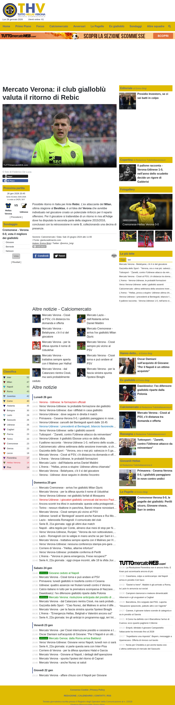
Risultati (16, 262)
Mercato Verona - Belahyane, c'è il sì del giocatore (55, 332)
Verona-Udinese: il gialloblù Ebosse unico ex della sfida (72, 438)
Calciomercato (48, 237)
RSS (109, 695)
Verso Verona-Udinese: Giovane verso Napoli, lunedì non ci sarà (77, 642)
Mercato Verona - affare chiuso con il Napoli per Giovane (73, 675)
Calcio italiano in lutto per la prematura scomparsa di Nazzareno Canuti (81, 589)
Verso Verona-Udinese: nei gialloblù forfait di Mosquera (72, 495)
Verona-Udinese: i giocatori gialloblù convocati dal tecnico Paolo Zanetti (82, 499)
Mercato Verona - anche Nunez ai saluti (62, 662)
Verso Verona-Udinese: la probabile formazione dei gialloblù (75, 406)
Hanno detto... (129, 353)
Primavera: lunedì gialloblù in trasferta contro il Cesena (72, 581)
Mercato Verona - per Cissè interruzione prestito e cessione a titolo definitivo (84, 630)
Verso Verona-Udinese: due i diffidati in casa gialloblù (71, 410)
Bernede (10, 246)
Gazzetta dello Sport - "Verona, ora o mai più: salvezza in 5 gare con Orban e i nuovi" (90, 450)
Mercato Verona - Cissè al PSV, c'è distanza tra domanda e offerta (56, 319)
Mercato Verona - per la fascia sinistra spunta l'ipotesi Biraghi (101, 372)
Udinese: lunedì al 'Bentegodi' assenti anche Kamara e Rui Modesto (79, 515)
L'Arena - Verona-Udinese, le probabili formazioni (68, 458)
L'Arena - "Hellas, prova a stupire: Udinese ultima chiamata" (75, 466)
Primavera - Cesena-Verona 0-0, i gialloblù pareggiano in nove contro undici (84, 418)
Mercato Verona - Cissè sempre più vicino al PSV (101, 346)
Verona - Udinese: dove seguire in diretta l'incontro (69, 474)
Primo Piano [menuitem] (23, 26)
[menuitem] (169, 26)
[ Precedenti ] (16, 217)
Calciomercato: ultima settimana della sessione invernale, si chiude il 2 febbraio (86, 446)
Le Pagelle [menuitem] (97, 26)
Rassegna (126, 434)
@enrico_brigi (67, 243)
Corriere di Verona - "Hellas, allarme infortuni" (66, 548)
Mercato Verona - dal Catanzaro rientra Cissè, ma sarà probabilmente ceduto (85, 601)
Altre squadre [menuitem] (155, 26)
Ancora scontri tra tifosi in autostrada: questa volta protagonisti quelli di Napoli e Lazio (90, 503)
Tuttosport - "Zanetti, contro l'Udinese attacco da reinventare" (75, 434)
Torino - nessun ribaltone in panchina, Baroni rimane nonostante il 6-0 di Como (86, 507)
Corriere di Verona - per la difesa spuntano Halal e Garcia (73, 650)
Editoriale (126, 88)
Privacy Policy (97, 690)
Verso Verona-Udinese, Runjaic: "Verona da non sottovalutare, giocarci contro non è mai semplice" (98, 532)
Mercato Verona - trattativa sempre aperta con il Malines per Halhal (56, 359)
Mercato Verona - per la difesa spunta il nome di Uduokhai (56, 346)
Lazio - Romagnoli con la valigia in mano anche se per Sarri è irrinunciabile (83, 536)
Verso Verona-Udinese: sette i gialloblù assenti (67, 430)
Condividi (41, 255)
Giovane (10, 242)
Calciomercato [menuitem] (58, 26)
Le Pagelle (126, 491)
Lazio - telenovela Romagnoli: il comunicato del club (70, 519)
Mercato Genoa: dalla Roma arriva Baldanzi (70, 638)
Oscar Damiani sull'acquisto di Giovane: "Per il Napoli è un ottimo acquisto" (84, 634)
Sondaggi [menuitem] (136, 26)
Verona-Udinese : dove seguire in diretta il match (68, 414)
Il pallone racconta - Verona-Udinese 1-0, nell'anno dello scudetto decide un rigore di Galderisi (95, 442)
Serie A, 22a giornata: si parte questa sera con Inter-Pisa (73, 646)
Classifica (10, 371)
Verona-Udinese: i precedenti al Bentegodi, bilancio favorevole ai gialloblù (83, 426)
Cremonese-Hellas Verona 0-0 (141, 224)
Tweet (60, 255)
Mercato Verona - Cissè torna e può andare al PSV (101, 359)
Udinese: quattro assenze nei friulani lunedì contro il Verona (74, 585)
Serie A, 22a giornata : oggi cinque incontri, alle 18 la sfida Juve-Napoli (81, 560)
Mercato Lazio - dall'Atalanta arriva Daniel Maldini (98, 319)
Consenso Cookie (79, 690)
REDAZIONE (70, 695)
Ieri (129, 259)
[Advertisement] (57, 283)
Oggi (122, 259)
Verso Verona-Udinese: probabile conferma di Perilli (70, 552)
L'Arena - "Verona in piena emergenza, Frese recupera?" (73, 556)
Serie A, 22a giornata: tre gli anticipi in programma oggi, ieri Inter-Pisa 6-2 (83, 617)
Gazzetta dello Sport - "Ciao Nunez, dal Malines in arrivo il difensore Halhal (84, 605)
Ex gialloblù (128, 380)
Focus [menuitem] (40, 26)
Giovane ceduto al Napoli (59, 573)
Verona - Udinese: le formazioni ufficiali (62, 402)
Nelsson (10, 251)
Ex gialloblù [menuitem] (116, 26)
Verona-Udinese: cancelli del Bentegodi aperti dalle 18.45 (73, 422)
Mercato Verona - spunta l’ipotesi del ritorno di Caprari (71, 658)
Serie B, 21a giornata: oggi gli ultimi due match (67, 524)
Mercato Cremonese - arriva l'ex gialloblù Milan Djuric (101, 332)
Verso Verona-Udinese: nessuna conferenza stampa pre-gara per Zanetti (82, 544)
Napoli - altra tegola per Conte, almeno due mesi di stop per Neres (78, 528)
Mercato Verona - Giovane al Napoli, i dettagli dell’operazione (75, 654)
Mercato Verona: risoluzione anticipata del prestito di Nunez (79, 597)
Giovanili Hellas (130, 460)
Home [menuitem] (6, 26)
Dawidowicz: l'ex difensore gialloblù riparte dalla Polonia (72, 593)
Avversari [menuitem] (79, 26)
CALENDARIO (85, 695)
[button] (16, 256)
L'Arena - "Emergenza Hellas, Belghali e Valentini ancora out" (75, 613)
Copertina (126, 159)
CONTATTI (99, 695)
